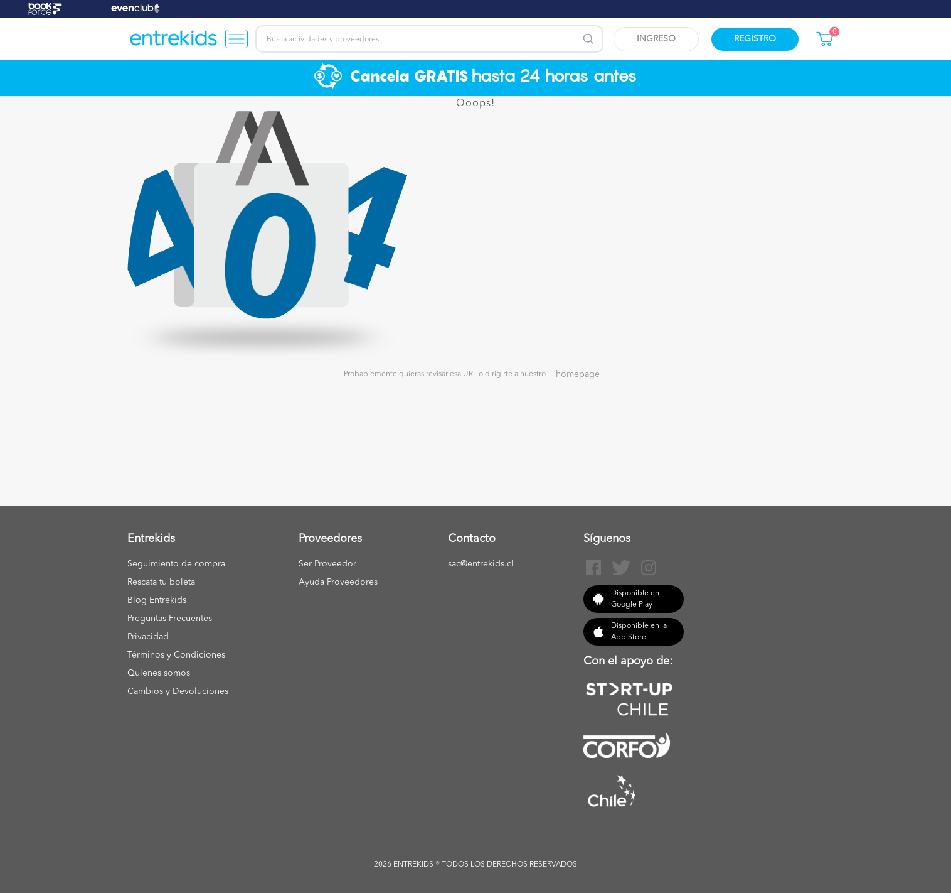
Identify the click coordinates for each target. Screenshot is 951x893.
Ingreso (656, 39)
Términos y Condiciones (176, 655)
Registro (755, 39)
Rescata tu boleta (161, 582)
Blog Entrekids (156, 600)
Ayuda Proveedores (338, 582)
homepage (578, 374)
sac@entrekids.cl (481, 564)
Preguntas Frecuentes (169, 618)
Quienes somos (158, 673)
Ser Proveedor (327, 564)
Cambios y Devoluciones (177, 691)
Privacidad (148, 636)
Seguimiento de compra (176, 564)
